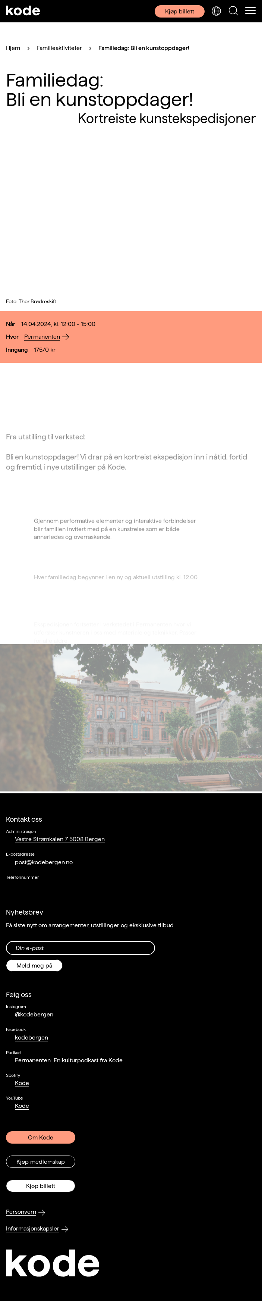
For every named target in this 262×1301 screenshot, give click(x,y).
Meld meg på (34, 965)
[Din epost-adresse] (80, 948)
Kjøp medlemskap (40, 1162)
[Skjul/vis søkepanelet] (233, 11)
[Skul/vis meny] (250, 11)
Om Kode (40, 1137)
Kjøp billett (179, 11)
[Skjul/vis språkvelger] (216, 11)
